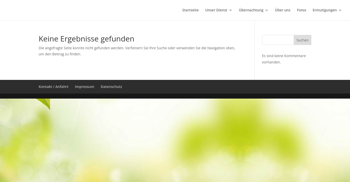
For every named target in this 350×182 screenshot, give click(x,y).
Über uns (282, 10)
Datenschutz (111, 86)
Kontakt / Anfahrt (53, 86)
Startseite (190, 10)
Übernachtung (251, 10)
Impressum (84, 86)
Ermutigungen (325, 10)
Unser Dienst (216, 10)
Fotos (301, 10)
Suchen (302, 40)
